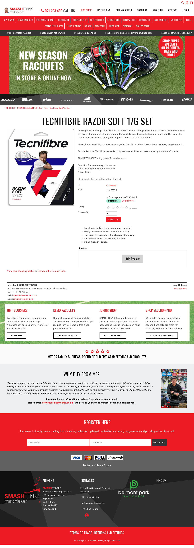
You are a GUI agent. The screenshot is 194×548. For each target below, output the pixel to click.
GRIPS (188, 20)
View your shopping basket (20, 271)
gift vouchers (17, 310)
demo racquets (64, 310)
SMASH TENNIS (96, 540)
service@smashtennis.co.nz (57, 402)
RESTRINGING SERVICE (45, 20)
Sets (40, 108)
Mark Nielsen (96, 393)
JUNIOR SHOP (113, 26)
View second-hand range (162, 335)
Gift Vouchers (124, 10)
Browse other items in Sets (51, 271)
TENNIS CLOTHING (73, 26)
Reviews (83, 248)
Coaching (142, 10)
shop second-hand (159, 310)
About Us (158, 10)
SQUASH (88, 26)
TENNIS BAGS (63, 20)
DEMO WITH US (129, 20)
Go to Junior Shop (113, 335)
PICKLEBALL (100, 26)
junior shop (108, 310)
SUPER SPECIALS (97, 20)
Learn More (128, 200)
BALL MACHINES (160, 20)
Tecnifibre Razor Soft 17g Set (57, 108)
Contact (173, 10)
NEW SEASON (9, 20)
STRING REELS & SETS (54, 26)
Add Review (132, 258)
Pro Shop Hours (89, 509)
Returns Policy (180, 288)
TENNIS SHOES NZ (79, 20)
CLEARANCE (127, 26)
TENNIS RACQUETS (25, 20)
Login (186, 10)
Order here (16, 335)
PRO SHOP (86, 10)
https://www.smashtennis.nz (24, 295)
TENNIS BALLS (144, 20)
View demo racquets (67, 335)
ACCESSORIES (176, 20)
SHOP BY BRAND (142, 26)
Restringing (104, 10)
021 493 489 (51, 10)
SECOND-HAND (113, 20)
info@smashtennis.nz (23, 299)
